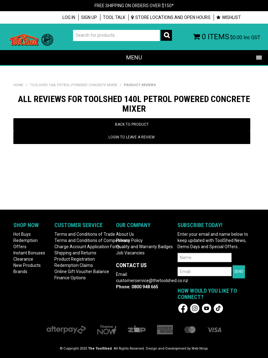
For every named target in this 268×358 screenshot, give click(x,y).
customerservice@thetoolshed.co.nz (152, 280)
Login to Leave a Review (132, 137)
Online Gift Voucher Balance (81, 271)
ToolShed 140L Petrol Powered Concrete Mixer (73, 85)
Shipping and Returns (75, 252)
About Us (125, 234)
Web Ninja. (200, 348)
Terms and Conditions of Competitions (82, 240)
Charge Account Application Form (82, 246)
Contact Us (131, 265)
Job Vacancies (130, 252)
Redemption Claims (73, 265)
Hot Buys (22, 234)
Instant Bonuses (29, 252)
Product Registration (74, 259)
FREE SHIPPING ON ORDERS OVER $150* (134, 5)
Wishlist (231, 17)
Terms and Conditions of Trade (82, 234)
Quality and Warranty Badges (144, 246)
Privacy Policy (129, 240)
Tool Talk (114, 17)
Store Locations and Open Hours (172, 17)
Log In (68, 17)
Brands (20, 271)
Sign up (89, 17)
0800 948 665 (145, 286)
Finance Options (70, 277)
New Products (27, 265)
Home (18, 85)
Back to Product (132, 124)
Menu (134, 57)
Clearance (23, 259)
